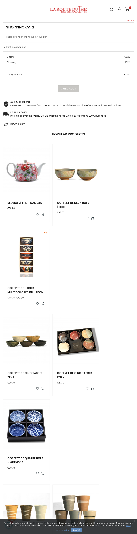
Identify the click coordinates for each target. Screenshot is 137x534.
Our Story (109, 423)
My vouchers (77, 423)
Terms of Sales (112, 454)
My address (76, 430)
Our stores (110, 417)
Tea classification (114, 436)
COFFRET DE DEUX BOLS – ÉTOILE (68, 199)
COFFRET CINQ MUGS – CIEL (23, 359)
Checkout (68, 89)
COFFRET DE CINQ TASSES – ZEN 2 (64, 279)
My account (76, 411)
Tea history (110, 430)
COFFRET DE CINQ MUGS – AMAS (64, 359)
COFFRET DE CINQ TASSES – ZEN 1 (19, 279)
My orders (76, 417)
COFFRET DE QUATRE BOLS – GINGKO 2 (111, 279)
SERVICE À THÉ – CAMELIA (18, 199)
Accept (76, 530)
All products (123, 386)
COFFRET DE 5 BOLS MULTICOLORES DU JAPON (110, 199)
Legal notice (111, 442)
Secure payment (113, 448)
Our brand (110, 411)
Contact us (9, 459)
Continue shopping (14, 47)
